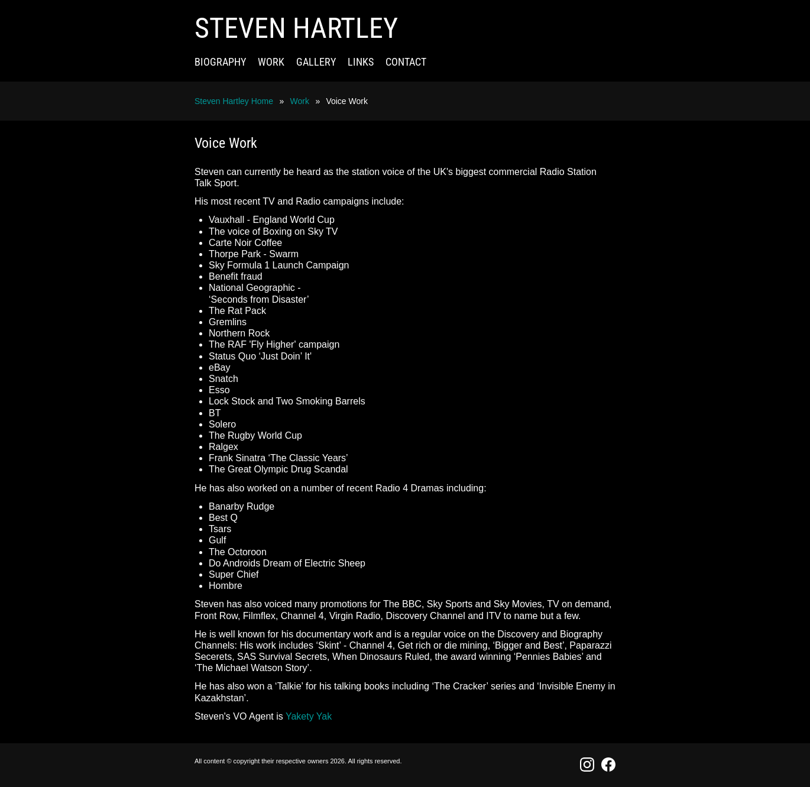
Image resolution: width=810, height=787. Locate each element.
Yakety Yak (309, 716)
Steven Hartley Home (234, 101)
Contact (405, 62)
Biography (220, 62)
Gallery (316, 62)
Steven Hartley (296, 28)
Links (361, 62)
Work (271, 62)
